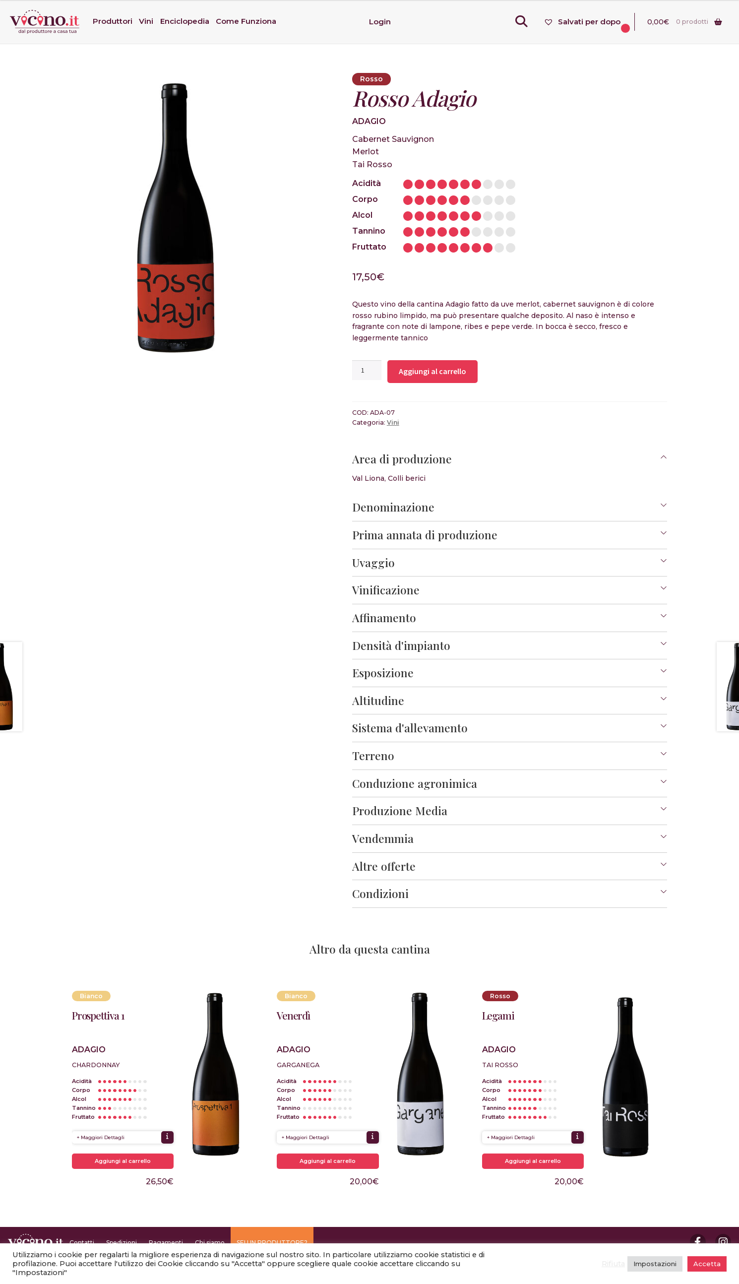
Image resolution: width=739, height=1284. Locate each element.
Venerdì (293, 1015)
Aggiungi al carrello (432, 371)
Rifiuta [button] (613, 1263)
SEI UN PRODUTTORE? (272, 1242)
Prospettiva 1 (98, 1015)
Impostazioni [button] (655, 1264)
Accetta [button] (707, 1264)
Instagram (723, 1242)
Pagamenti (166, 1242)
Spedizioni (121, 1242)
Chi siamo (210, 1242)
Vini (393, 422)
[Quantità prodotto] (366, 370)
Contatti (81, 1242)
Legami (498, 1015)
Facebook (698, 1242)
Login (380, 21)
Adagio (369, 121)
